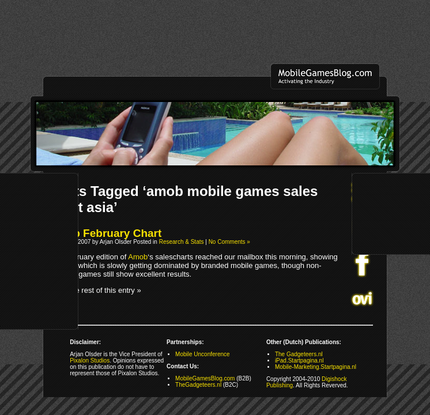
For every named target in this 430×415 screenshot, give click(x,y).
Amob (138, 256)
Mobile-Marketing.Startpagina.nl (315, 367)
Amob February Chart (105, 233)
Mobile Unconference (202, 354)
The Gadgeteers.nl (299, 354)
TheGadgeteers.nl (198, 385)
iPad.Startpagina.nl (299, 360)
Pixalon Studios (90, 360)
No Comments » (229, 242)
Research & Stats (181, 242)
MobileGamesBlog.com (205, 378)
